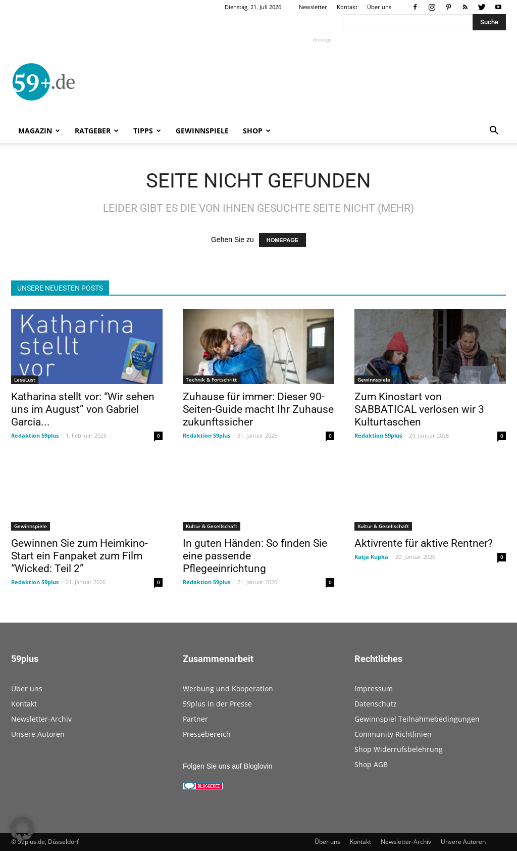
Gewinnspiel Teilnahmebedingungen (417, 719)
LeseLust (24, 379)
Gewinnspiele (202, 130)
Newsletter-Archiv (41, 719)
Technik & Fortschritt (211, 379)
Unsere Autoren (38, 734)
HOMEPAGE (282, 240)
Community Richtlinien (393, 734)
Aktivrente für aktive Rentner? (423, 543)
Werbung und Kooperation (228, 688)
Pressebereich (207, 734)
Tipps (147, 130)
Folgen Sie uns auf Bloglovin (227, 766)
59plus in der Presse (217, 703)
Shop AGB (371, 764)
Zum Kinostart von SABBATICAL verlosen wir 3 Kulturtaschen (419, 409)
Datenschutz (375, 703)
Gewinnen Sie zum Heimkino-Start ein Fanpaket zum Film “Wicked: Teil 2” (79, 556)
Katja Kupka (371, 556)
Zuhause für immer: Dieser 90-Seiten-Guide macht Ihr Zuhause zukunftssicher (258, 409)
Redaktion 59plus (35, 435)
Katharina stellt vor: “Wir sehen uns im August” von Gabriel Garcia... (82, 409)
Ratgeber (97, 130)
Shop (257, 130)
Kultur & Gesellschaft (211, 526)
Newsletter (313, 7)
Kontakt (347, 7)
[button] (494, 131)
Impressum (373, 688)
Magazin (39, 130)
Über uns (379, 7)
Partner (195, 719)
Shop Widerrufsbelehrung (398, 749)
